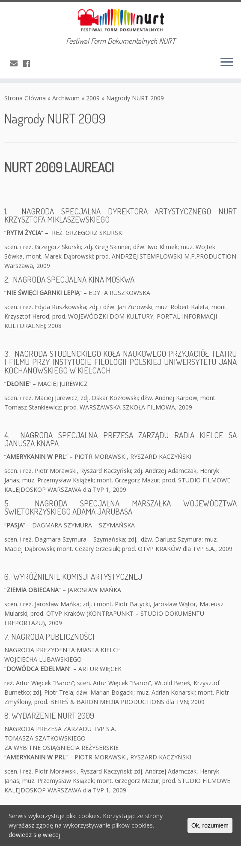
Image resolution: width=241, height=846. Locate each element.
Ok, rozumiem (210, 825)
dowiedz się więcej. (35, 835)
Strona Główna (25, 98)
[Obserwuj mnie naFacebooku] (29, 63)
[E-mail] (16, 63)
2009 (93, 98)
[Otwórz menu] (226, 63)
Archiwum (66, 98)
